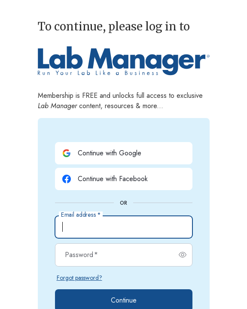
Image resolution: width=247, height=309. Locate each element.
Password (81, 255)
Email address (81, 215)
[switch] (182, 255)
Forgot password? (79, 277)
